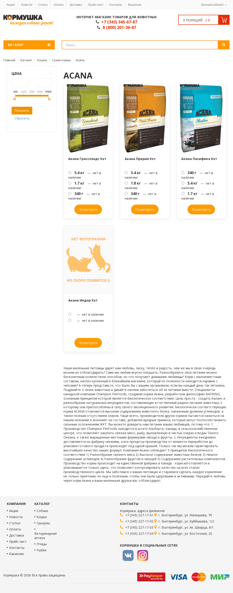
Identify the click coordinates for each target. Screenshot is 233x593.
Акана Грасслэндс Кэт (87, 159)
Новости (26, 5)
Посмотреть (88, 209)
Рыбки (41, 550)
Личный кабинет (212, 5)
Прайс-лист (95, 5)
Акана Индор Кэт (83, 300)
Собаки (42, 511)
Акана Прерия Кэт (140, 159)
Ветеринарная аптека (45, 535)
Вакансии (134, 5)
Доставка (76, 5)
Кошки (42, 517)
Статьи (43, 5)
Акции (10, 5)
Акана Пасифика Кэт (199, 159)
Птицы (42, 544)
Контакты (115, 5)
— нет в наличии (84, 175)
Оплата (58, 5)
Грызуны (43, 523)
